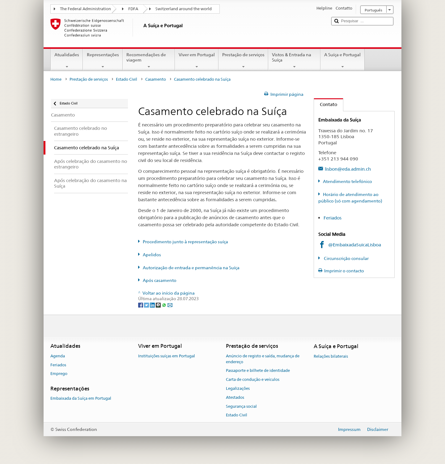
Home (55, 79)
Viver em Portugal (196, 60)
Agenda (57, 356)
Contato (325, 104)
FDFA (133, 8)
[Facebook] (141, 304)
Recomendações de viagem (149, 60)
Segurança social (241, 406)
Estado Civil (126, 79)
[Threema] (159, 304)
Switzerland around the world (183, 8)
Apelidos (152, 254)
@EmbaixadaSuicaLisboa (354, 245)
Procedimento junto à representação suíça (185, 241)
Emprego (58, 374)
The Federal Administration (85, 8)
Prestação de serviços (243, 60)
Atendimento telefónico (347, 181)
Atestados (235, 397)
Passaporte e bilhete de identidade (258, 370)
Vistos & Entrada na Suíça (294, 60)
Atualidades (67, 60)
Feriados (332, 218)
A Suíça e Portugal (342, 60)
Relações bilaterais (331, 356)
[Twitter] (147, 304)
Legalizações (238, 388)
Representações (102, 60)
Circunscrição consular (346, 258)
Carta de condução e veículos (252, 379)
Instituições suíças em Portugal (166, 356)
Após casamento (159, 280)
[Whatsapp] (164, 304)
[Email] (169, 304)
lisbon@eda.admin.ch (348, 169)
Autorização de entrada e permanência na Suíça (191, 267)
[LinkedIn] (153, 304)
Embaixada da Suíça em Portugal (80, 398)
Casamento (155, 79)
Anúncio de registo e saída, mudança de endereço (262, 359)
